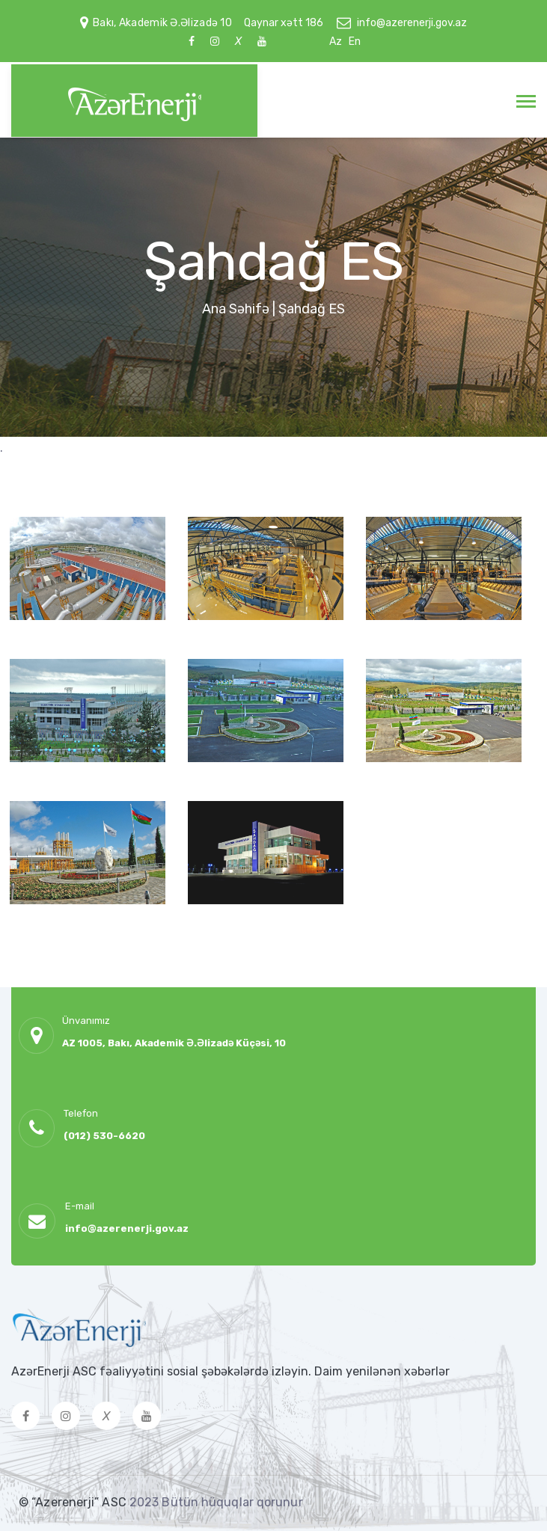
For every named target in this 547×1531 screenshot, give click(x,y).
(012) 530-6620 (104, 1135)
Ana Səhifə (235, 309)
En (355, 41)
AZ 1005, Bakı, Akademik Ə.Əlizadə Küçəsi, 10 (174, 1043)
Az (335, 41)
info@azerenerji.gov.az (412, 22)
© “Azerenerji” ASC (74, 1502)
